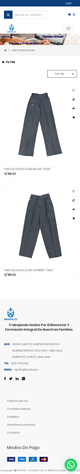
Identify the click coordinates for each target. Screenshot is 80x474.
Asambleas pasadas (21, 425)
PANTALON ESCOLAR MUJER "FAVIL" (27, 169)
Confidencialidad (19, 409)
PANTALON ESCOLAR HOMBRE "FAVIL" (29, 270)
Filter (8, 62)
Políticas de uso (17, 401)
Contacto (13, 433)
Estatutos (13, 417)
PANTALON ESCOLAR (23, 50)
